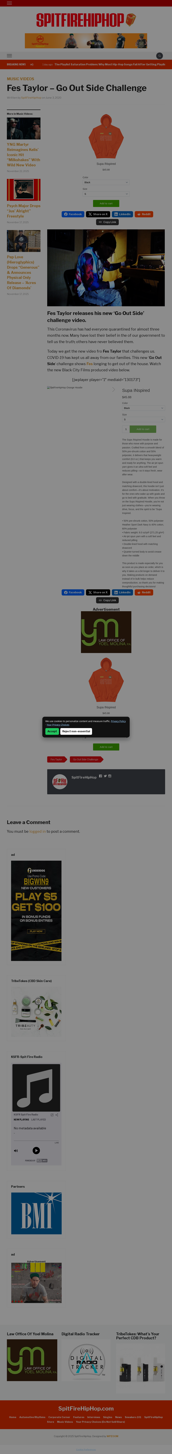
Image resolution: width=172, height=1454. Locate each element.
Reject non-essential (76, 731)
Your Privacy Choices (58, 724)
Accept (52, 731)
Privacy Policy (118, 721)
